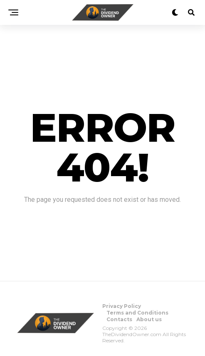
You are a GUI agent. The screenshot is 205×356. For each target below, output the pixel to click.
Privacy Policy (121, 306)
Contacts (119, 319)
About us (149, 319)
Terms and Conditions (137, 313)
